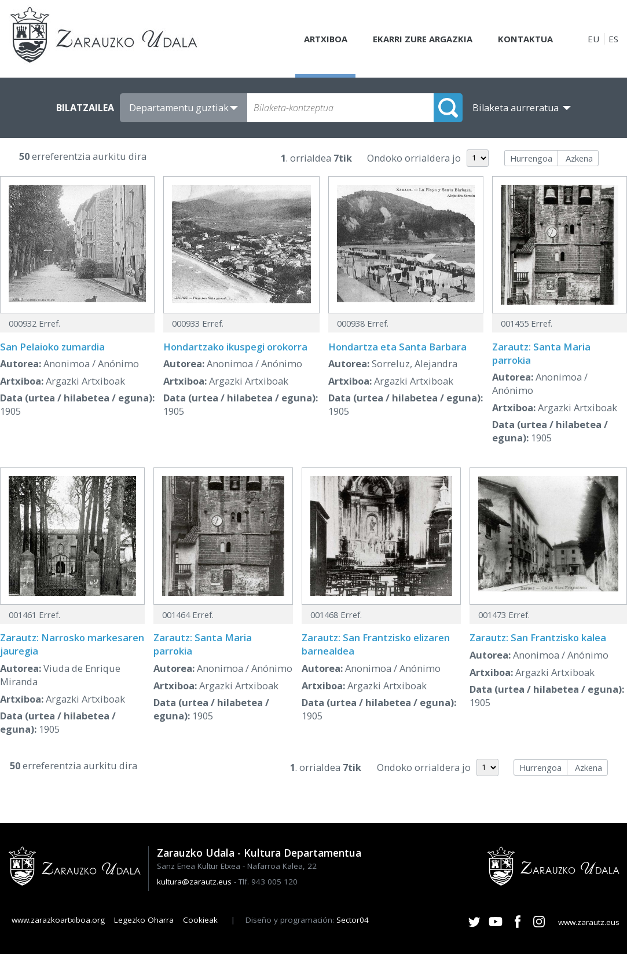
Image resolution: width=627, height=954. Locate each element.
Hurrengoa (531, 158)
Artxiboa (324, 39)
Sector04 (352, 920)
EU (593, 39)
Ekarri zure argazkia (422, 39)
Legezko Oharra (144, 920)
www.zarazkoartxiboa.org (58, 920)
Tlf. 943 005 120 (268, 881)
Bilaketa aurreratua (515, 107)
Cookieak (200, 920)
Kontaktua (525, 39)
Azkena (579, 158)
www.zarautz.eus (588, 922)
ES (613, 39)
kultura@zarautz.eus (194, 881)
